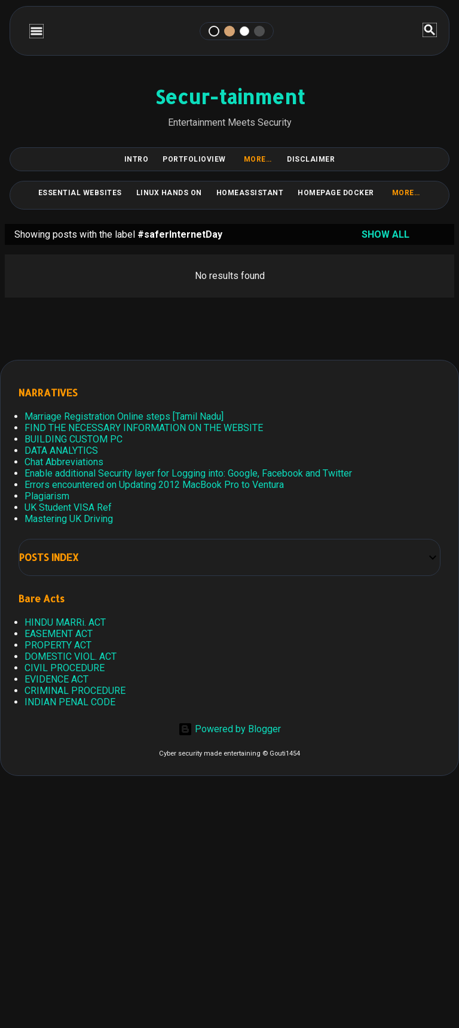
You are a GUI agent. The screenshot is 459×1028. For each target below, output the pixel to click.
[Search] (430, 31)
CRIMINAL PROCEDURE (75, 690)
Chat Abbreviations (64, 462)
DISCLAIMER (311, 159)
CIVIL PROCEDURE (65, 668)
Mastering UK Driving (69, 518)
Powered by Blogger (229, 729)
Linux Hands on (169, 193)
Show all (385, 234)
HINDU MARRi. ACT (65, 622)
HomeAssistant (250, 193)
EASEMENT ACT (59, 633)
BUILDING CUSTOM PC (74, 439)
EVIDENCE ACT (56, 679)
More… (258, 159)
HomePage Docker (336, 193)
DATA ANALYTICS (61, 450)
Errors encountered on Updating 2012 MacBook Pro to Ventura (154, 484)
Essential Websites (80, 193)
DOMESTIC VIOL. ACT (71, 656)
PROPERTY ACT (58, 645)
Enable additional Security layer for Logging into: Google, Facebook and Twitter (188, 473)
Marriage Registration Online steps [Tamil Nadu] (124, 416)
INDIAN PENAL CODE (70, 702)
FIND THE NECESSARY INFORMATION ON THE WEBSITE (144, 427)
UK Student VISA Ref (68, 507)
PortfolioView (194, 159)
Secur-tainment (230, 96)
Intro (136, 159)
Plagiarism (47, 496)
